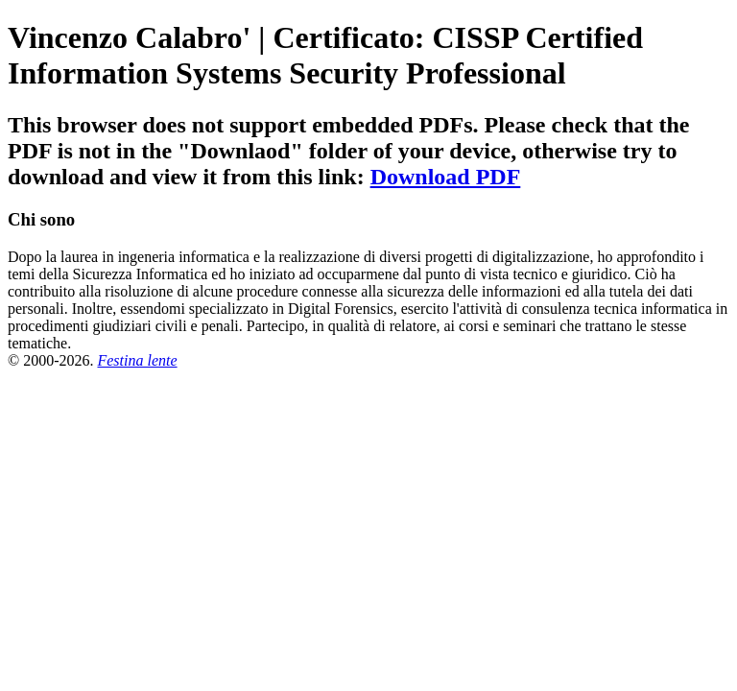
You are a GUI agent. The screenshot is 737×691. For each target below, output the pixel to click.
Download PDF (445, 176)
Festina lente (137, 360)
